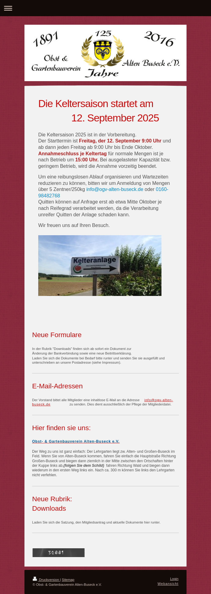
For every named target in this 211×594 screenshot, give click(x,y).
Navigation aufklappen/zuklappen (105, 8)
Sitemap (68, 579)
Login (174, 579)
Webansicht (167, 583)
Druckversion (46, 579)
